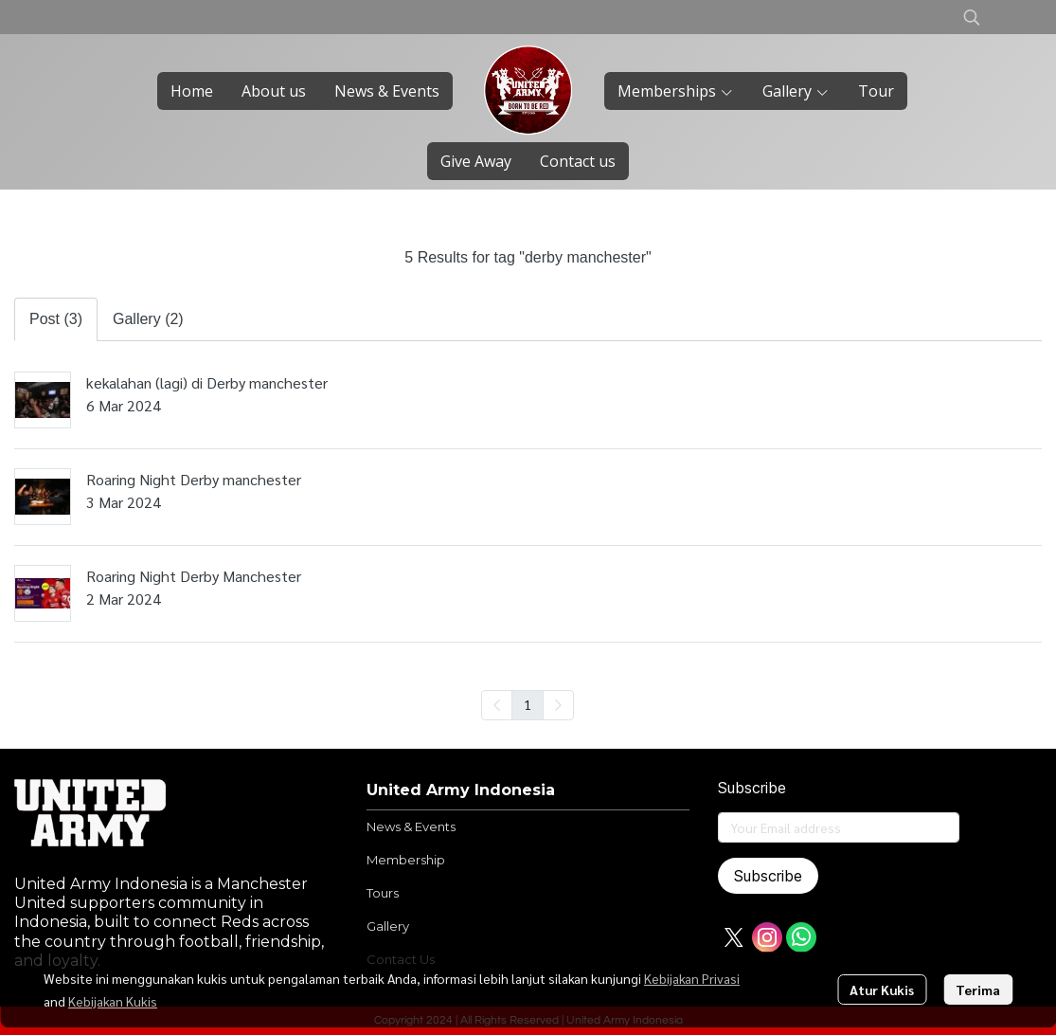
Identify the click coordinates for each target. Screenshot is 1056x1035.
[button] (971, 17)
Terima (978, 989)
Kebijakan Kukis (112, 1000)
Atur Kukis (882, 989)
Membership (406, 859)
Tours (383, 892)
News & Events (411, 826)
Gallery (388, 926)
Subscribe (768, 875)
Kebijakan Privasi (692, 978)
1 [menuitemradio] (527, 704)
